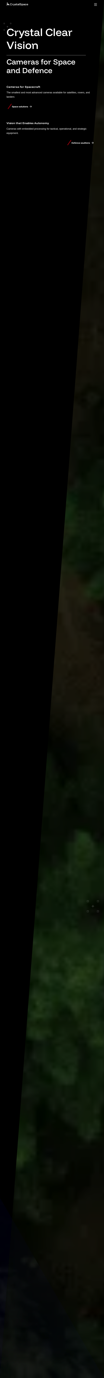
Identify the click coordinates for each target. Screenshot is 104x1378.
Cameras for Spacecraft (23, 87)
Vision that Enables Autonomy (27, 123)
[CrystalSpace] (17, 4)
